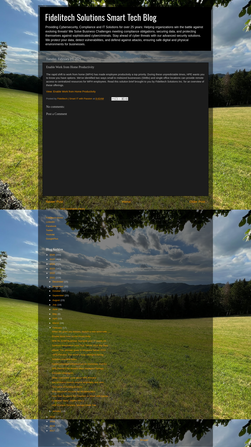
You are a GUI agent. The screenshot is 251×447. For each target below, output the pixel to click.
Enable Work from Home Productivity (71, 336)
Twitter (49, 230)
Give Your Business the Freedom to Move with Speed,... (81, 396)
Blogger (144, 440)
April (55, 318)
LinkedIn (50, 222)
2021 (53, 277)
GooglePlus (52, 238)
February (57, 327)
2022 (53, 273)
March (56, 323)
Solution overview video (64, 359)
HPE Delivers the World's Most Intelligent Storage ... (79, 368)
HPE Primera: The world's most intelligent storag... (79, 354)
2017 (53, 430)
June (55, 309)
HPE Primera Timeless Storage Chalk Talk (74, 405)
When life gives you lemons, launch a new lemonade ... (80, 331)
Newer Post (54, 201)
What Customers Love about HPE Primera (74, 377)
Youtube (50, 234)
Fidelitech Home (54, 217)
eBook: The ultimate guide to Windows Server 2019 (79, 350)
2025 (53, 259)
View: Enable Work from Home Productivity (71, 91)
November (58, 286)
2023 (53, 268)
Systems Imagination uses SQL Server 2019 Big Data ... (81, 345)
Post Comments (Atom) (72, 209)
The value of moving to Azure (67, 387)
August (56, 300)
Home (126, 201)
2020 (53, 417)
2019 (53, 421)
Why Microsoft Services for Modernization (73, 391)
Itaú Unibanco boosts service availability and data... (79, 382)
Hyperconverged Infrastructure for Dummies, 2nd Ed (79, 364)
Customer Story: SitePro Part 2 (68, 400)
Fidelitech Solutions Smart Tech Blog (100, 17)
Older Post (197, 201)
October (57, 291)
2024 (53, 264)
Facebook (51, 226)
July (54, 304)
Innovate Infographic (62, 373)
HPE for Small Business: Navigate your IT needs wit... (80, 341)
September (58, 295)
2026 (53, 254)
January (57, 411)
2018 (53, 426)
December (58, 281)
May (55, 314)
